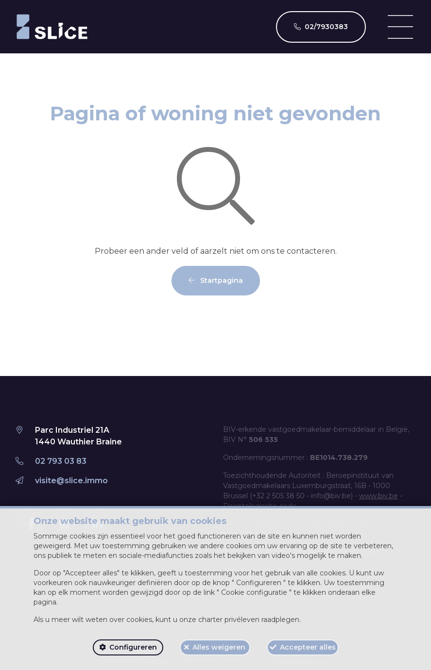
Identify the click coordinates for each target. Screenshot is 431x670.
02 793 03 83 (60, 461)
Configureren (133, 647)
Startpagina (216, 280)
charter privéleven (228, 619)
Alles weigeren (218, 647)
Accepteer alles (308, 647)
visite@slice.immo (71, 480)
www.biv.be (378, 495)
